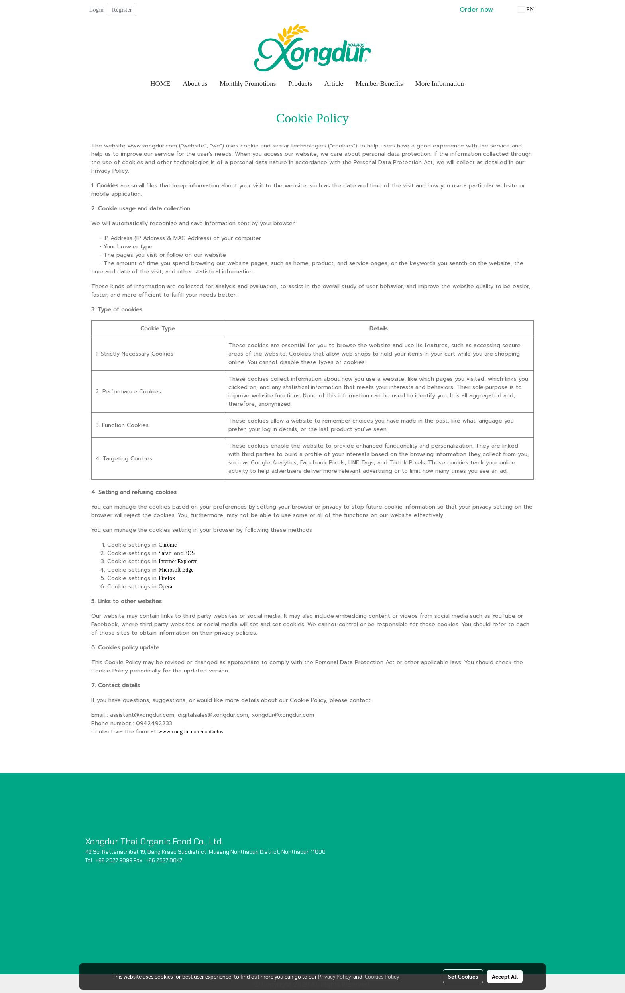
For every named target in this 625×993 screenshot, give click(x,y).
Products (300, 83)
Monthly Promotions (248, 83)
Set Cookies (463, 976)
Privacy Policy (334, 976)
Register (122, 9)
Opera (165, 587)
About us (195, 83)
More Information (439, 83)
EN (525, 9)
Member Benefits (379, 83)
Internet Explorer (178, 561)
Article (333, 83)
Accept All (505, 976)
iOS (190, 553)
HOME (160, 83)
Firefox (167, 578)
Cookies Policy (382, 976)
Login (96, 9)
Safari (165, 553)
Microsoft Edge (176, 570)
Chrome (168, 545)
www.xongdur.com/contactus (190, 732)
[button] (477, 84)
